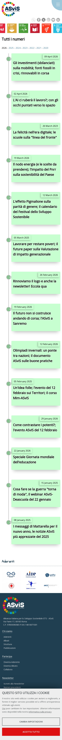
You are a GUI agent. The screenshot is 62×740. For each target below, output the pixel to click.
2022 (31, 47)
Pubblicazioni (10, 648)
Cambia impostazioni (31, 721)
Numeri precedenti (12, 687)
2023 (24, 47)
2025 (11, 47)
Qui (3, 708)
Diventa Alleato (11, 665)
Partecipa (7, 656)
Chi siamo (7, 631)
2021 (39, 47)
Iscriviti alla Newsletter (14, 683)
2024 (18, 47)
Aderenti (7, 637)
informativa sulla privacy (40, 711)
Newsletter (8, 678)
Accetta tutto (31, 731)
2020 (45, 47)
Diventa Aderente (12, 662)
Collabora (8, 669)
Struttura (8, 644)
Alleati (6, 640)
